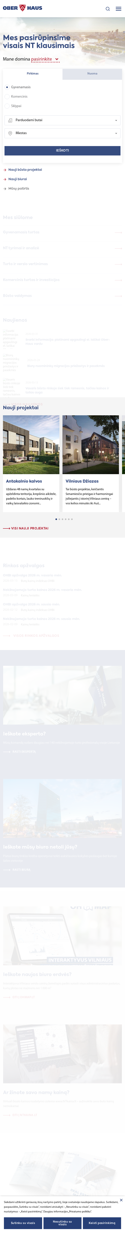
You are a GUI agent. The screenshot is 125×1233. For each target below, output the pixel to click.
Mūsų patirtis (18, 193)
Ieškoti (62, 154)
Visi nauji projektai (25, 528)
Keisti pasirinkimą (102, 1223)
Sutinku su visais (23, 1223)
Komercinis (16, 100)
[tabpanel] (31, 463)
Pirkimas (33, 77)
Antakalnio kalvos (24, 482)
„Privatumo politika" (79, 1211)
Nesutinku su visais (62, 1223)
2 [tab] (59, 519)
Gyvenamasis (18, 91)
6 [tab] (72, 519)
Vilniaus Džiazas (82, 482)
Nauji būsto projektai (25, 174)
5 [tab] (69, 519)
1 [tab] (56, 519)
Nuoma (92, 77)
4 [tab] (65, 519)
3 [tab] (62, 519)
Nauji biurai (17, 183)
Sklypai (13, 110)
